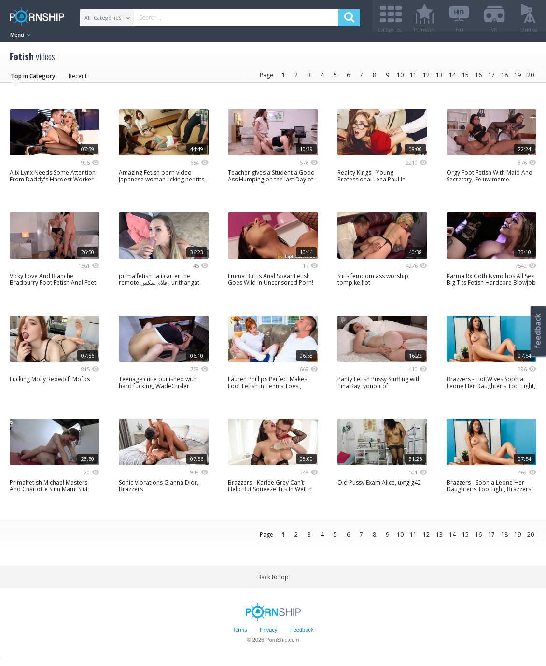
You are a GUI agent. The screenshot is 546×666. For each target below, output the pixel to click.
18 (504, 78)
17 (491, 78)
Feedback (301, 634)
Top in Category (33, 79)
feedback (537, 330)
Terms (240, 634)
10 (400, 78)
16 (478, 78)
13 (439, 78)
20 (530, 78)
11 (413, 78)
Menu (20, 35)
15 (465, 78)
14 (452, 78)
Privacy (268, 634)
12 (426, 78)
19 (517, 78)
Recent (78, 79)
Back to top (273, 580)
